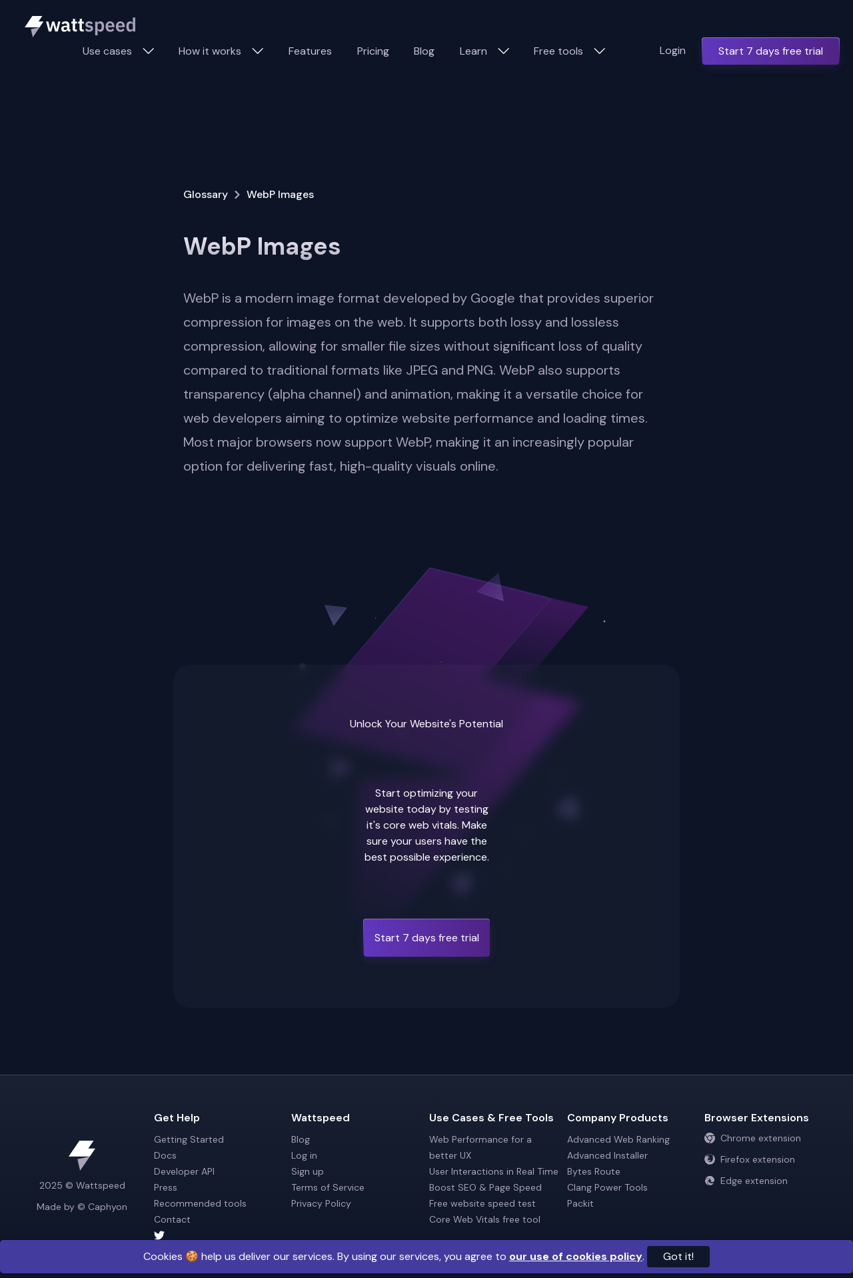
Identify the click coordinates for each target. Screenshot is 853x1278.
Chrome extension (752, 1138)
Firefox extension (749, 1159)
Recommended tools (200, 1203)
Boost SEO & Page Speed (485, 1187)
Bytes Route (593, 1171)
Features (310, 51)
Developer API (184, 1171)
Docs (165, 1155)
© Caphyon (102, 1207)
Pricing (373, 51)
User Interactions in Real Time (493, 1171)
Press (165, 1187)
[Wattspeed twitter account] (220, 1235)
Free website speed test (482, 1203)
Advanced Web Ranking (618, 1139)
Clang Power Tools (607, 1187)
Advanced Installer (607, 1155)
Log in (304, 1155)
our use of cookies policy (575, 1256)
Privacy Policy (321, 1203)
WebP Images (280, 194)
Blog (424, 51)
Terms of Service (328, 1187)
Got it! (678, 1256)
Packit (580, 1203)
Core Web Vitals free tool (484, 1219)
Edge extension (746, 1181)
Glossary (205, 194)
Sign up (307, 1171)
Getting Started (189, 1139)
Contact (172, 1219)
